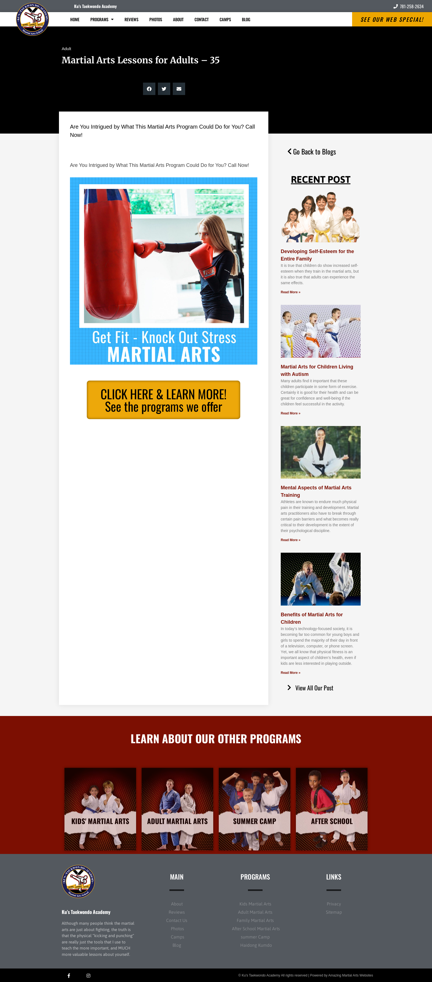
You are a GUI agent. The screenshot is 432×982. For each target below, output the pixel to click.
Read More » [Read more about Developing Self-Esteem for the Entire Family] (290, 292)
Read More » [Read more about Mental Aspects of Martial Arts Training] (290, 540)
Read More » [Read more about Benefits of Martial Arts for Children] (290, 673)
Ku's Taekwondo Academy (95, 6)
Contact (202, 19)
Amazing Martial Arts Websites (350, 975)
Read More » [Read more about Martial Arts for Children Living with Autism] (290, 413)
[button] (149, 89)
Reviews (131, 19)
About (178, 19)
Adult (66, 48)
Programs (102, 19)
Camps (225, 19)
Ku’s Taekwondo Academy (86, 911)
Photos (155, 19)
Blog (246, 19)
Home (74, 19)
